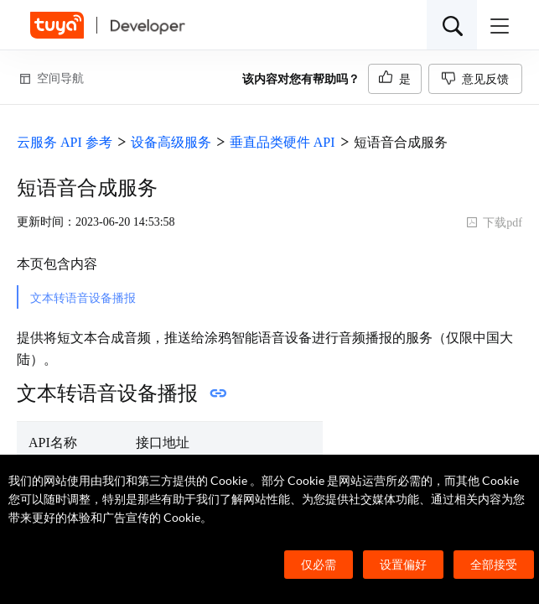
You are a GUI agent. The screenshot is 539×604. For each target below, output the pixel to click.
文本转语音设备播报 (83, 298)
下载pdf (494, 222)
